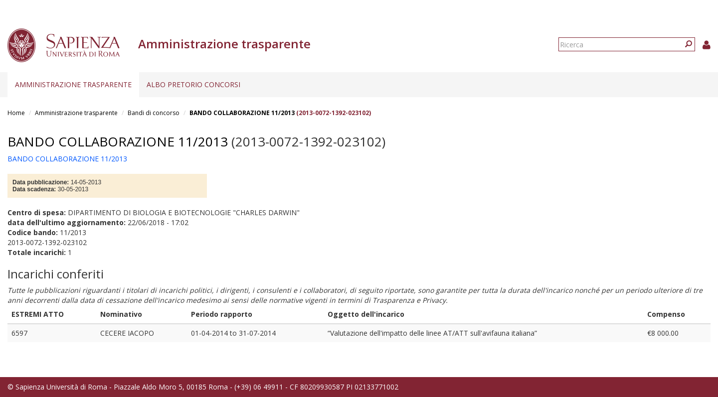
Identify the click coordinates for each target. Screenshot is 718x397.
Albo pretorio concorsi (193, 84)
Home (16, 113)
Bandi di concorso (154, 113)
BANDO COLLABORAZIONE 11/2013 (242, 113)
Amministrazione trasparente (73, 84)
